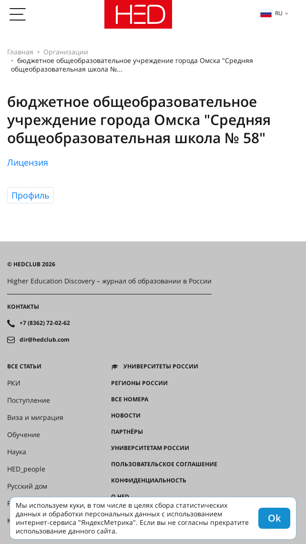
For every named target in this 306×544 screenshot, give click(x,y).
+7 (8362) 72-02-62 (45, 323)
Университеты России (160, 366)
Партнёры (127, 432)
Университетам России (150, 448)
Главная (20, 51)
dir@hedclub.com (45, 340)
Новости (126, 415)
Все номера (129, 399)
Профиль (30, 195)
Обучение (23, 434)
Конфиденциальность (148, 480)
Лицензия (27, 162)
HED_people (26, 469)
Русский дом (27, 486)
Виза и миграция (35, 417)
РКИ (13, 383)
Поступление (28, 400)
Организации (65, 51)
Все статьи (24, 366)
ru (271, 13)
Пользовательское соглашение (164, 464)
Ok (274, 518)
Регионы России (139, 383)
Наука (16, 452)
